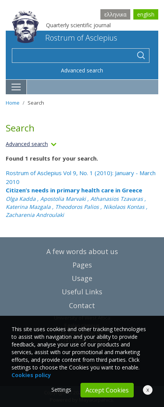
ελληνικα (115, 14)
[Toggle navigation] (16, 87)
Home (13, 102)
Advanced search (82, 70)
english (145, 14)
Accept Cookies (107, 390)
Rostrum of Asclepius (64, 38)
